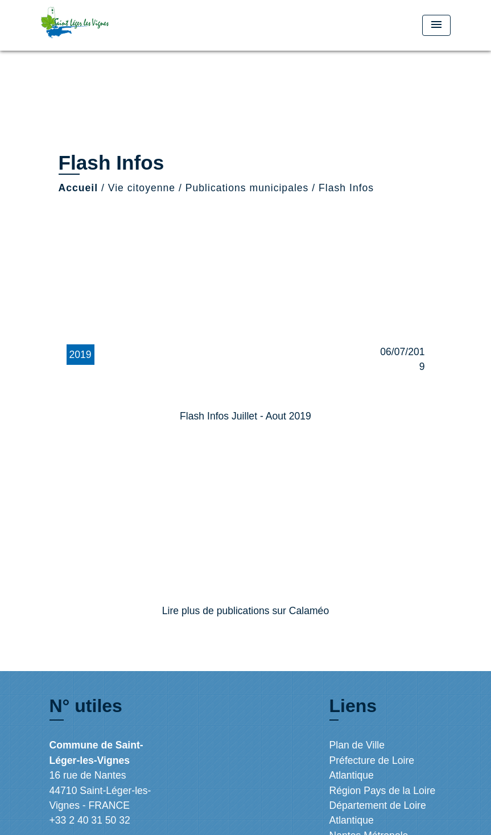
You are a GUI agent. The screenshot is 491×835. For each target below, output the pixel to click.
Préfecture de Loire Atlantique (372, 768)
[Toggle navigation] (436, 25)
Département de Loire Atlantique (377, 813)
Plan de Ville (357, 745)
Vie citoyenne (141, 188)
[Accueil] (112, 25)
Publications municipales (247, 188)
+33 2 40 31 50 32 (89, 820)
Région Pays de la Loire (382, 790)
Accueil (78, 188)
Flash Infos (346, 188)
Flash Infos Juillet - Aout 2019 (245, 416)
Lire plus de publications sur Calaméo (245, 610)
